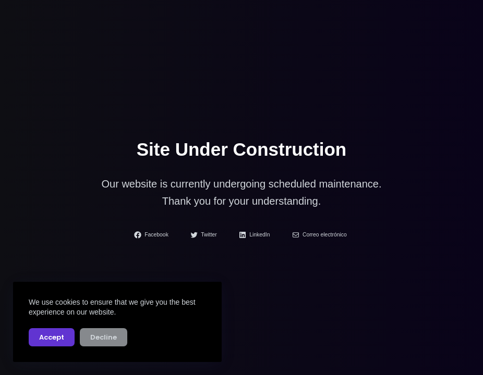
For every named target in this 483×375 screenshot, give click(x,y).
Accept (51, 337)
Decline (103, 337)
